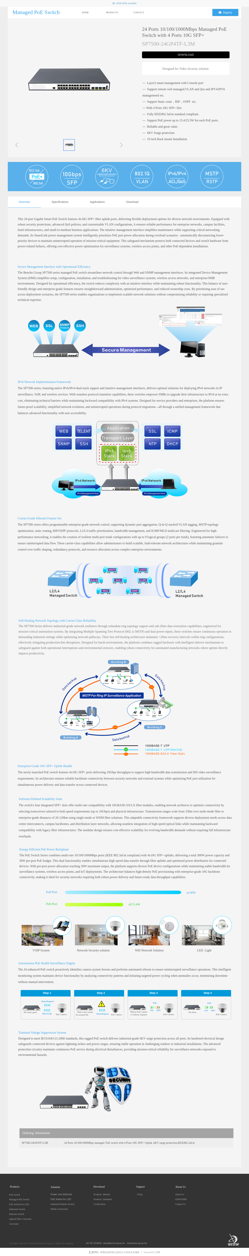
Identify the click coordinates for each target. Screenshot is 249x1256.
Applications (97, 201)
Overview (24, 201)
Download (132, 201)
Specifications (60, 201)
